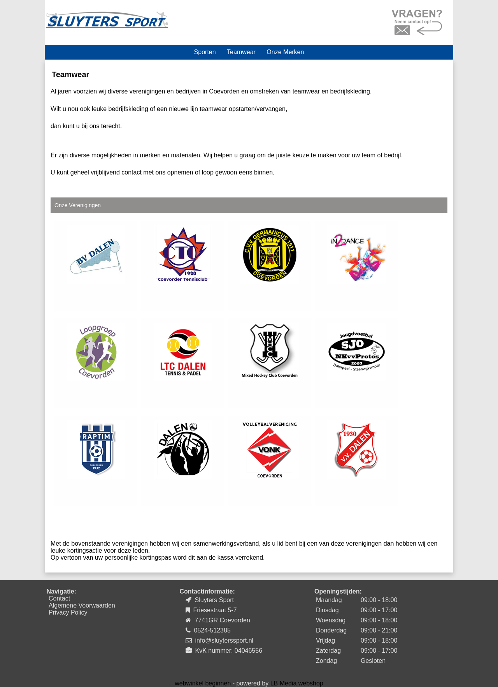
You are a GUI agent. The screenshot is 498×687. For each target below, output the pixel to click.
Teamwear (241, 52)
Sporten (205, 52)
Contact (59, 598)
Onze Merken (285, 52)
